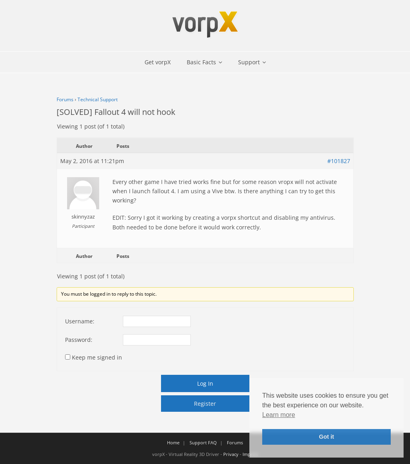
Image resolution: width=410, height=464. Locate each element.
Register (205, 403)
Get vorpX (158, 62)
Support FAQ (203, 442)
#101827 (338, 161)
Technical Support (98, 99)
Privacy (231, 454)
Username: (79, 321)
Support (249, 62)
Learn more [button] (278, 414)
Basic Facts (201, 62)
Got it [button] (326, 436)
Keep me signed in (97, 357)
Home (173, 442)
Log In (205, 383)
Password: (78, 339)
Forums (65, 99)
